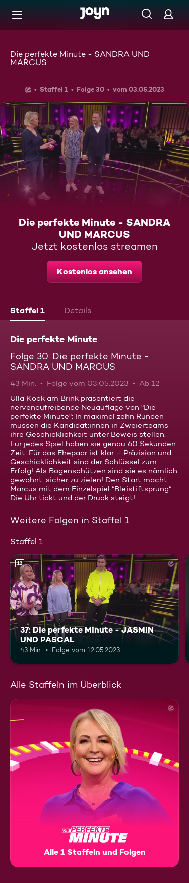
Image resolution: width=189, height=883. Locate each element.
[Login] (168, 14)
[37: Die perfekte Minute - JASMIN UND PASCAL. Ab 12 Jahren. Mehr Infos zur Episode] (94, 609)
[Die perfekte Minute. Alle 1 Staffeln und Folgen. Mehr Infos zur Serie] (94, 783)
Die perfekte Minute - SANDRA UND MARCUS (80, 58)
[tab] (27, 312)
